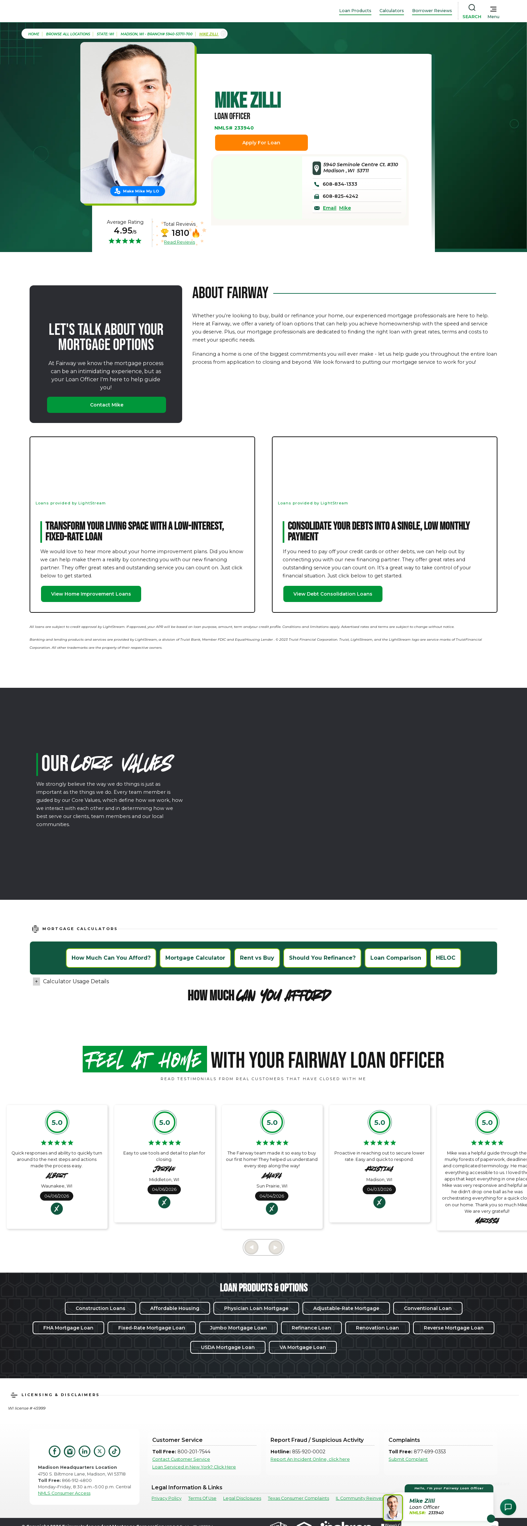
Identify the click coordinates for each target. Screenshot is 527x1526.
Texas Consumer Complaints (298, 1498)
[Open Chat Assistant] (508, 1507)
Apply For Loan (261, 143)
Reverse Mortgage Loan (454, 1328)
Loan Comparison (395, 958)
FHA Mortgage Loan (68, 1328)
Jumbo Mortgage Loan (238, 1328)
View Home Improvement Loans (91, 594)
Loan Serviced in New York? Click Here (194, 1466)
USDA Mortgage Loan (228, 1347)
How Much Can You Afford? (111, 958)
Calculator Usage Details (76, 981)
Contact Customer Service (181, 1459)
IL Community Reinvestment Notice (374, 1498)
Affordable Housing (174, 1308)
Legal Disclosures (242, 1498)
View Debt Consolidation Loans (332, 594)
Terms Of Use (202, 1498)
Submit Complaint (408, 1459)
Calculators (391, 10)
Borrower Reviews (432, 10)
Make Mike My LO (141, 191)
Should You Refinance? (322, 958)
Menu (493, 16)
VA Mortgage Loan (303, 1347)
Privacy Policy (166, 1498)
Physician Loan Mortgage (256, 1308)
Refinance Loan (311, 1328)
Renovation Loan (377, 1328)
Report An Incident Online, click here (310, 1459)
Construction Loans (100, 1308)
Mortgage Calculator (195, 958)
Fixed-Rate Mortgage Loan (151, 1328)
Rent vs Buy (257, 958)
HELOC (445, 958)
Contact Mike (106, 405)
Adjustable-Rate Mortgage (346, 1308)
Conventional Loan (428, 1308)
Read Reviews (179, 242)
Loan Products (355, 10)
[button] (439, 1502)
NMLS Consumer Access (64, 1493)
